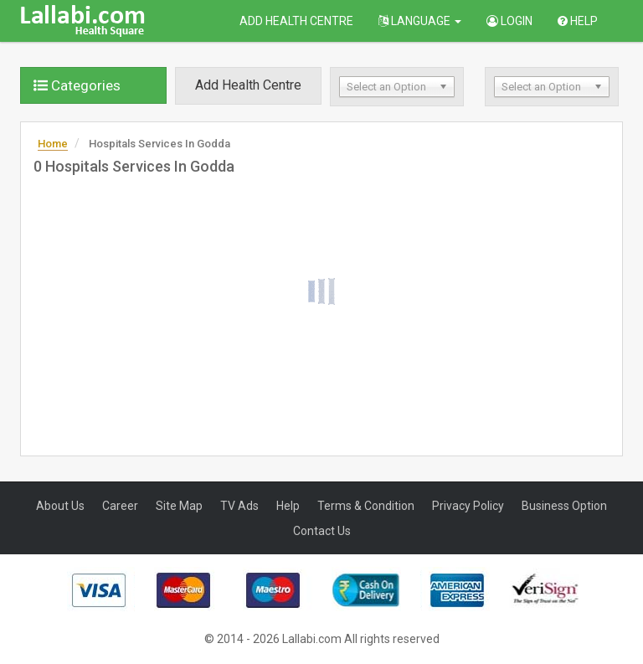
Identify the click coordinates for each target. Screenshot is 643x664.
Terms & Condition (365, 505)
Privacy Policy (468, 505)
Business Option (564, 505)
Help (578, 21)
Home (53, 143)
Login (509, 21)
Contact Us (322, 531)
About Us (60, 505)
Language (419, 21)
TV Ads (239, 505)
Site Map (179, 505)
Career (120, 505)
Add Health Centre (296, 21)
